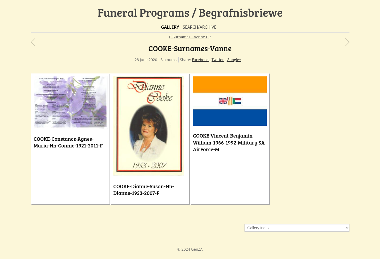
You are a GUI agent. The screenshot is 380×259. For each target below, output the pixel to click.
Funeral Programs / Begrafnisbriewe (190, 12)
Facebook (200, 59)
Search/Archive (199, 27)
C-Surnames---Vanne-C (189, 36)
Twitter (218, 59)
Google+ (234, 59)
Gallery (170, 27)
